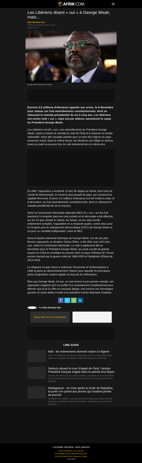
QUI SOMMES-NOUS (62, 454)
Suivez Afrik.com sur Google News (50, 317)
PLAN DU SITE (78, 451)
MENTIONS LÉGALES (79, 454)
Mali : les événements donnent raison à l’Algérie (78, 351)
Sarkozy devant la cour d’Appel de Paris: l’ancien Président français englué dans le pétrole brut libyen (81, 370)
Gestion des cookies (80, 456)
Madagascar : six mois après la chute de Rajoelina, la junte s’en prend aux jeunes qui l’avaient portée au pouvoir (80, 391)
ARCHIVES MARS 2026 (63, 456)
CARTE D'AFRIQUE (65, 451)
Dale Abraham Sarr (36, 22)
